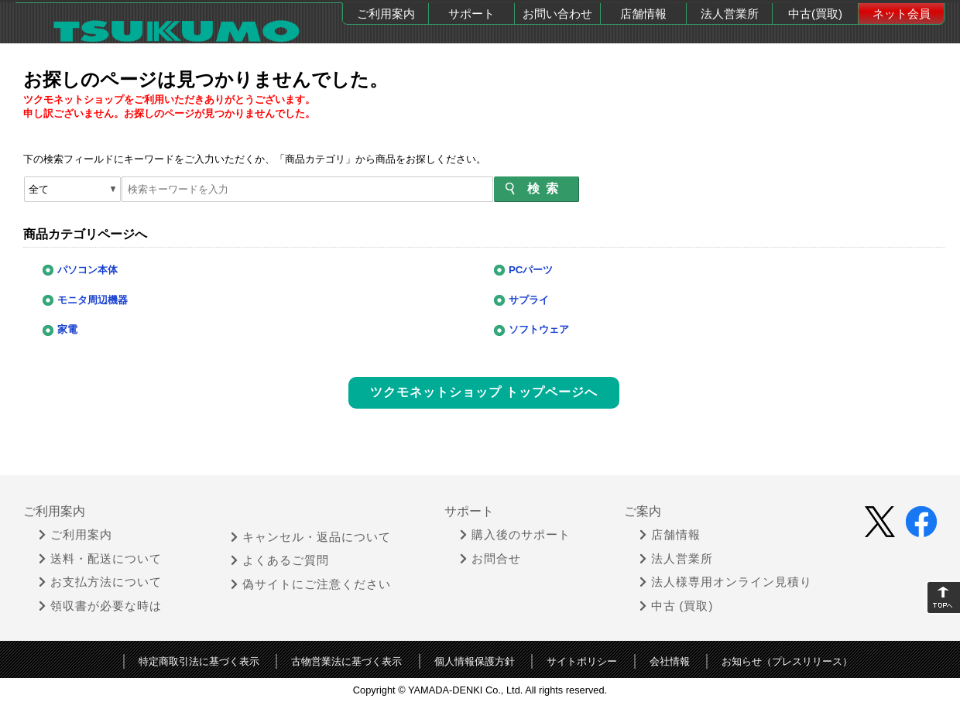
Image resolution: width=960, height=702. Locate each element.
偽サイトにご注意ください (311, 582)
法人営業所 (730, 13)
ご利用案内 (386, 13)
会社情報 (670, 660)
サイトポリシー (582, 660)
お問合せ (490, 557)
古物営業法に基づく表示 (346, 660)
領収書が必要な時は (100, 604)
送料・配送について (100, 557)
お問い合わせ (557, 13)
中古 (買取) (676, 604)
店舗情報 (643, 13)
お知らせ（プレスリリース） (787, 660)
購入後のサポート (515, 533)
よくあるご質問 (280, 559)
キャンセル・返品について (311, 535)
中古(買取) (815, 13)
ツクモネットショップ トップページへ (484, 391)
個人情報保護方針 (474, 660)
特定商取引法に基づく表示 (199, 660)
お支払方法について (100, 580)
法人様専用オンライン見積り (725, 580)
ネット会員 (902, 13)
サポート (471, 13)
